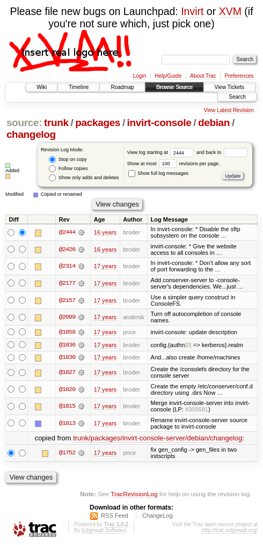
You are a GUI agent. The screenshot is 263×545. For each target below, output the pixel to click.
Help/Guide (168, 76)
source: (24, 122)
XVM (230, 11)
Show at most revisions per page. (173, 163)
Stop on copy (67, 159)
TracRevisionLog (134, 494)
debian (214, 122)
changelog (31, 134)
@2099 (67, 317)
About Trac (203, 76)
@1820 (67, 389)
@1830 (67, 357)
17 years (105, 266)
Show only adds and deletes (84, 177)
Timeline (79, 87)
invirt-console (159, 122)
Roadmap (122, 87)
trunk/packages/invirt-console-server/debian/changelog (157, 438)
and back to (221, 152)
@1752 (67, 453)
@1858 (67, 332)
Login (139, 76)
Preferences (239, 76)
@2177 (67, 283)
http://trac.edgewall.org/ (230, 530)
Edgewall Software (104, 530)
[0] (188, 345)
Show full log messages (158, 173)
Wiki (41, 87)
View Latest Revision (229, 110)
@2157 (67, 300)
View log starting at (161, 152)
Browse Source (174, 87)
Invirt (192, 11)
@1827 (67, 373)
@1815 (67, 406)
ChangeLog (157, 515)
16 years (105, 232)
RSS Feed (114, 515)
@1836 (67, 345)
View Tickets (229, 87)
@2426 (67, 249)
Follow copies (68, 168)
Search (237, 97)
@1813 (67, 423)
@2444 (67, 232)
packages (97, 122)
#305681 (196, 410)
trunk (56, 122)
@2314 (67, 266)
